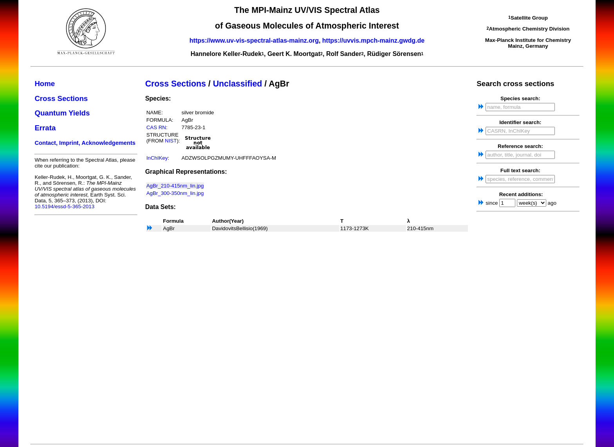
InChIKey (157, 158)
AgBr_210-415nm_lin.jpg (175, 186)
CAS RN (156, 127)
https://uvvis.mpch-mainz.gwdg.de (373, 40)
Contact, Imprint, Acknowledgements (84, 143)
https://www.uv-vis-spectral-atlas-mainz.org (254, 40)
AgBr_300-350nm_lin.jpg (175, 193)
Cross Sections (61, 98)
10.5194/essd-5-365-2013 (64, 206)
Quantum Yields (62, 113)
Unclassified (237, 83)
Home (44, 83)
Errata (45, 128)
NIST (171, 141)
